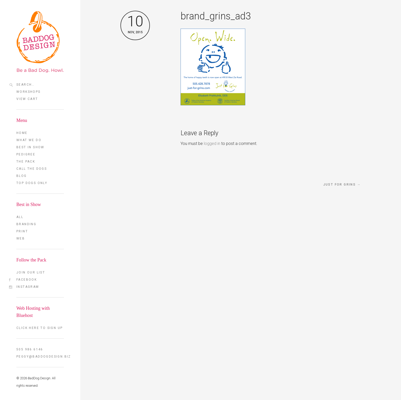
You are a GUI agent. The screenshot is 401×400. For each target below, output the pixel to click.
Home (22, 133)
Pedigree (25, 154)
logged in (212, 143)
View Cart (27, 99)
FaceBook (26, 279)
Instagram (27, 287)
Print (22, 231)
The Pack (25, 161)
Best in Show (30, 147)
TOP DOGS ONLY (31, 183)
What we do (28, 140)
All (19, 217)
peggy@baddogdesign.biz (40, 356)
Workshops (28, 92)
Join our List (30, 272)
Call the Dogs (31, 168)
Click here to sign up (39, 328)
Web (20, 238)
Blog (21, 176)
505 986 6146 (29, 349)
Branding (26, 224)
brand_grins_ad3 (216, 16)
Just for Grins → (342, 184)
